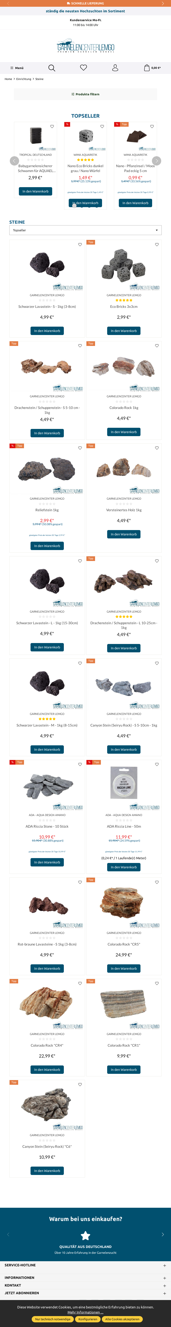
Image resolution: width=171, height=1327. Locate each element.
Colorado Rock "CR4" (47, 1046)
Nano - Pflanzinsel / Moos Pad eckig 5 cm (135, 168)
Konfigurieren (88, 1319)
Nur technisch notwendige (52, 1319)
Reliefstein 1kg (47, 511)
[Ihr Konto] (115, 68)
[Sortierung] (85, 231)
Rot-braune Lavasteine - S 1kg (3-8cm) (47, 945)
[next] (156, 161)
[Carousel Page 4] (97, 206)
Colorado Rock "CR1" (124, 1046)
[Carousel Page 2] (82, 206)
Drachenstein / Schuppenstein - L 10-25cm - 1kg (123, 625)
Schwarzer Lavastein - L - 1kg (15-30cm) (47, 623)
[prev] (14, 161)
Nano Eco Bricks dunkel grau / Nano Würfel (85, 168)
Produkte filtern (85, 94)
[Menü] (16, 68)
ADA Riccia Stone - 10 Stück (47, 827)
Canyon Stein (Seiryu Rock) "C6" (47, 1147)
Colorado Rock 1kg (123, 408)
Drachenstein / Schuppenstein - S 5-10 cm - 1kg (47, 410)
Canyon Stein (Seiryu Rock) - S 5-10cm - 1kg (123, 726)
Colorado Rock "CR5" (124, 945)
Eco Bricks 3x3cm (123, 307)
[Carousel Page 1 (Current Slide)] (74, 206)
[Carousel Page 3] (89, 206)
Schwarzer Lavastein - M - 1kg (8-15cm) (47, 726)
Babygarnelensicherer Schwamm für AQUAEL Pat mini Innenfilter (35, 168)
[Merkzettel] (83, 68)
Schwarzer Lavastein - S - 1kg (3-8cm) (47, 307)
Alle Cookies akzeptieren (122, 1319)
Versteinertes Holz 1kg (124, 511)
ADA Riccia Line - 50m (124, 827)
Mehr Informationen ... (85, 1312)
